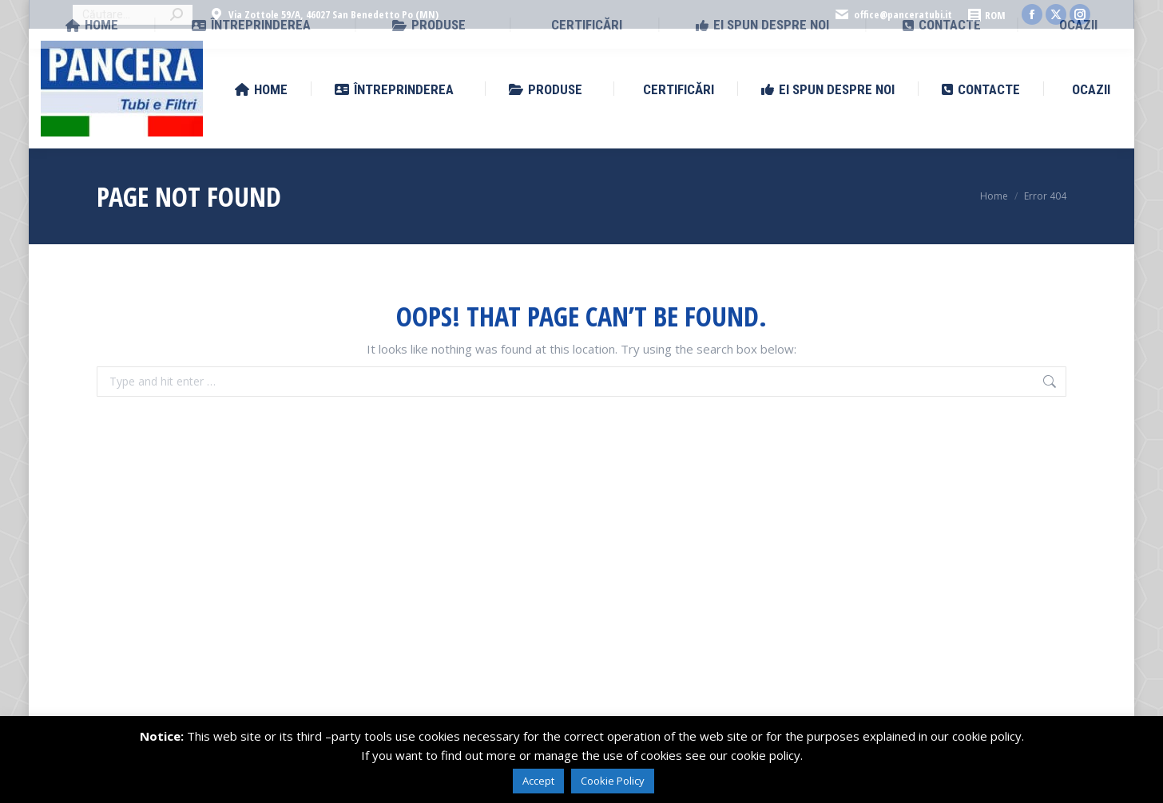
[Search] (133, 15)
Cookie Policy (613, 780)
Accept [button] (538, 780)
